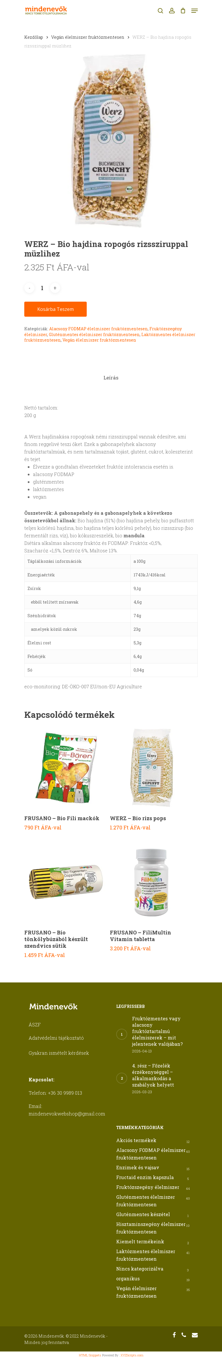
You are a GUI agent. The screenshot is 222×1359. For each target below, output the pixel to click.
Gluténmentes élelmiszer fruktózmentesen (94, 334)
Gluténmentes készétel (143, 1214)
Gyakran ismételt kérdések (59, 1053)
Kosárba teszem (55, 309)
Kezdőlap (33, 37)
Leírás (111, 377)
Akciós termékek (136, 1140)
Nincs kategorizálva (139, 1269)
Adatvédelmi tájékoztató (56, 1038)
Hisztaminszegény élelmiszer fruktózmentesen (151, 1228)
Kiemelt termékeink (140, 1241)
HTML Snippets (90, 1355)
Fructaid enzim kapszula (145, 1177)
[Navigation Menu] (194, 11)
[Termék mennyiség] (42, 288)
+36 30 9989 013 (65, 1093)
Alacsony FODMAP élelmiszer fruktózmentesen (98, 328)
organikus (128, 1278)
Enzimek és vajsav (137, 1167)
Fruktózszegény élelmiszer (147, 1187)
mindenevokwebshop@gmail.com (67, 1114)
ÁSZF (35, 1024)
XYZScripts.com (132, 1355)
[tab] (111, 378)
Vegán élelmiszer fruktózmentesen (87, 37)
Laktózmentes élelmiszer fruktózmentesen (145, 1255)
